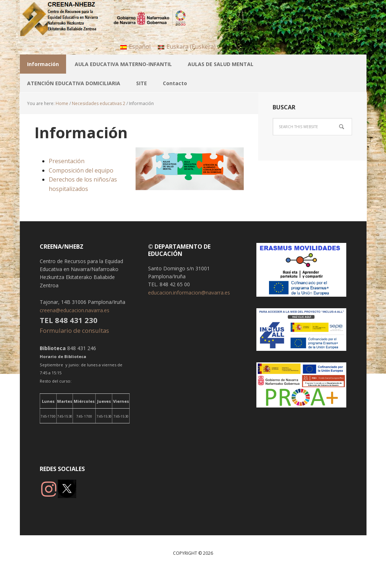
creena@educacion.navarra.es (74, 310)
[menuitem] (135, 46)
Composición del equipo (81, 170)
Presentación (66, 161)
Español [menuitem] (140, 47)
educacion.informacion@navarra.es (189, 292)
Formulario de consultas (75, 330)
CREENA (67, 18)
